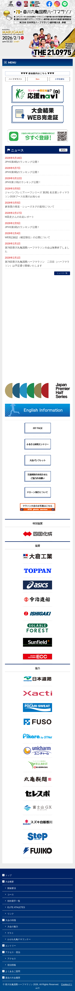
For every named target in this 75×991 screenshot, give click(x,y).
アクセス (11, 958)
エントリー (10, 945)
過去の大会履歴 (12, 977)
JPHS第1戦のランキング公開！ (22, 227)
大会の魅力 (12, 926)
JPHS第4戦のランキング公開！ (22, 161)
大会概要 (9, 881)
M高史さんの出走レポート (19, 216)
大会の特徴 (10, 920)
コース (10, 894)
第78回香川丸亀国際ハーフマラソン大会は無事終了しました (37, 249)
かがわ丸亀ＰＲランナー (19, 939)
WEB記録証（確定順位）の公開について (27, 237)
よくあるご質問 (12, 971)
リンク (10, 913)
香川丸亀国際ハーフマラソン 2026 (21, 984)
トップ (8, 875)
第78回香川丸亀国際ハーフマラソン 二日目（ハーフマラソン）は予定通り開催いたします (37, 263)
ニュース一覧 (62, 273)
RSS (63, 150)
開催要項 (11, 888)
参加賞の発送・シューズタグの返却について (29, 206)
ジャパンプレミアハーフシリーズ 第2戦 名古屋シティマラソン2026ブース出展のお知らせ (37, 194)
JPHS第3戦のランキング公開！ (22, 172)
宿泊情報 (11, 965)
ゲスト (10, 933)
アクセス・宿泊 (12, 952)
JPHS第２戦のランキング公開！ (23, 182)
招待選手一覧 (13, 901)
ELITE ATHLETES (16, 907)
